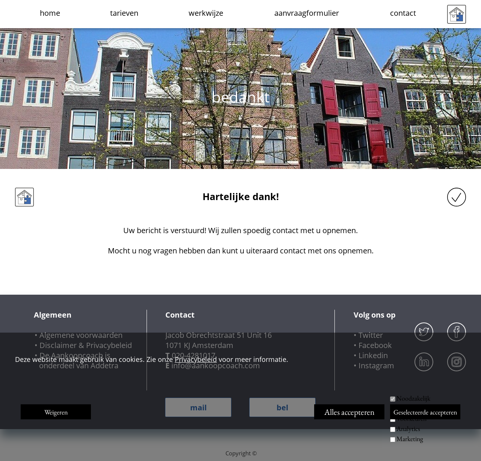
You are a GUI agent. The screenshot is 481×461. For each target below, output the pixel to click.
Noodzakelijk (413, 398)
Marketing (409, 438)
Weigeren (56, 412)
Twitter (370, 335)
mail (198, 407)
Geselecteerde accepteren (425, 412)
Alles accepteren (349, 412)
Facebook (375, 345)
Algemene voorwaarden (81, 335)
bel (282, 407)
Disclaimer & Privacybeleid (85, 345)
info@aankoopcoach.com (215, 365)
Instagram (376, 365)
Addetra (104, 365)
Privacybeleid (196, 359)
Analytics (408, 428)
